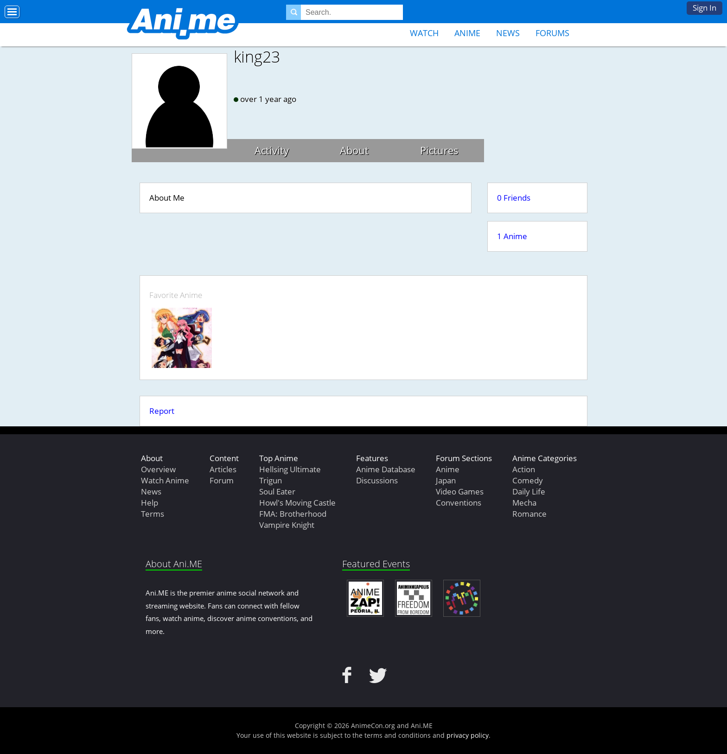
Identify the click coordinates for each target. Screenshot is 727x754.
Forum (222, 480)
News (508, 32)
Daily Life (528, 491)
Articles (223, 469)
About (354, 150)
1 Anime (512, 236)
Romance (529, 513)
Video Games (460, 491)
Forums (552, 32)
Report (161, 411)
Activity (272, 150)
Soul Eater (277, 491)
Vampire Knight (286, 525)
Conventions (458, 502)
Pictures (439, 150)
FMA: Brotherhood (292, 513)
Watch (424, 32)
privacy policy (467, 735)
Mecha (524, 502)
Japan (446, 480)
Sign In (704, 7)
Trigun (270, 480)
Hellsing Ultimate (290, 469)
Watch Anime (165, 480)
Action (523, 469)
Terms (152, 513)
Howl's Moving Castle (297, 502)
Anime (467, 32)
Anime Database (385, 469)
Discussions (377, 480)
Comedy (527, 480)
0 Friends (513, 197)
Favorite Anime (175, 295)
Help (149, 502)
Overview (158, 469)
